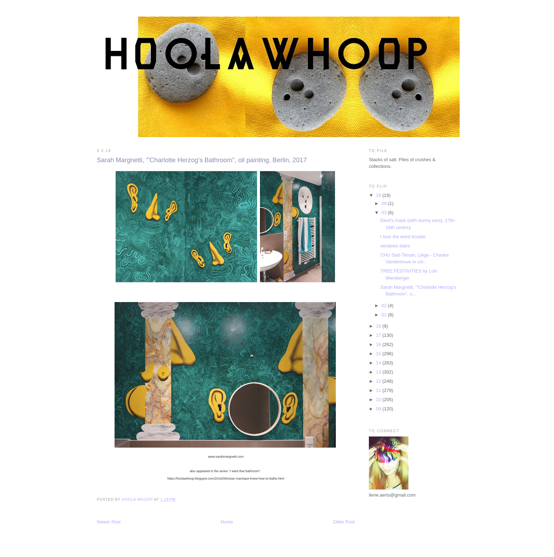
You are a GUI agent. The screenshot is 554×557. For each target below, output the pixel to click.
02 (385, 305)
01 (385, 314)
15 (379, 353)
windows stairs (395, 245)
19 (379, 195)
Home (227, 521)
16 (379, 344)
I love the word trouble (402, 236)
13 (379, 372)
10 (379, 399)
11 (379, 390)
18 (379, 326)
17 (379, 335)
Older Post (344, 521)
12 (379, 381)
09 (385, 203)
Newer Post (108, 521)
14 (379, 362)
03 (385, 212)
